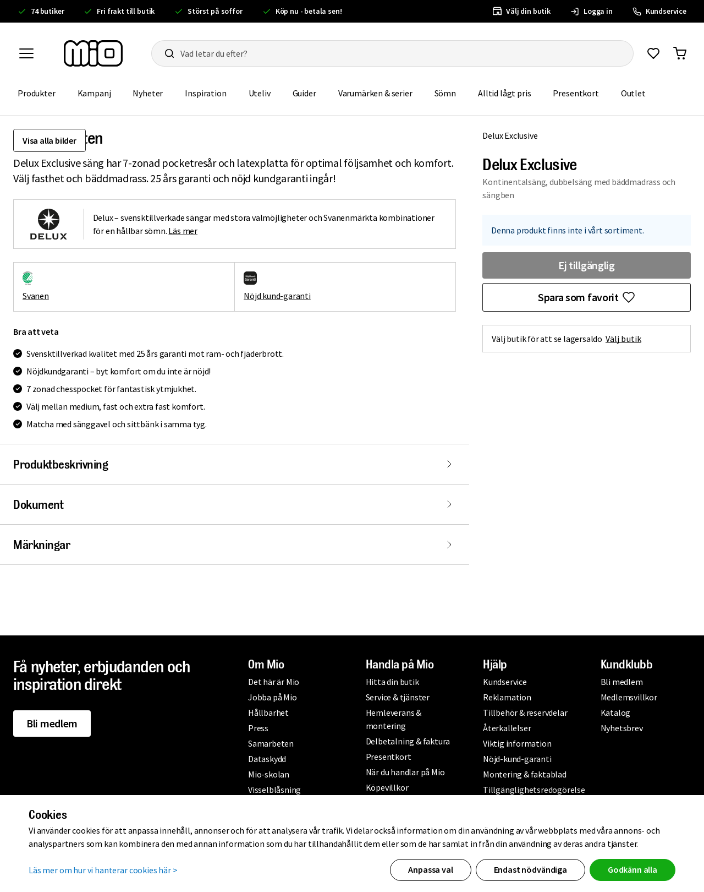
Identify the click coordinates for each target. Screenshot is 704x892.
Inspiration (205, 93)
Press (258, 727)
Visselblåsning (274, 789)
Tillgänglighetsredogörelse (534, 789)
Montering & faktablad (524, 774)
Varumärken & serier (375, 93)
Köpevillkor (387, 787)
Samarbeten (271, 743)
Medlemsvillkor (629, 697)
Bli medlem (52, 723)
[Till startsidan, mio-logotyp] (93, 53)
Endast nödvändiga (530, 869)
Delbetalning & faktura (408, 741)
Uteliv (260, 93)
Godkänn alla (632, 869)
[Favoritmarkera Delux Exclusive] (586, 297)
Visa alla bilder (49, 140)
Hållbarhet (268, 712)
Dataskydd (267, 758)
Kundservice (505, 681)
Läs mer (182, 230)
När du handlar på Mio (405, 771)
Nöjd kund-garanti (277, 295)
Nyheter (148, 93)
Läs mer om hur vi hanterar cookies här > (103, 869)
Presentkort (575, 93)
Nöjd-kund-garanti (517, 758)
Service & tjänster (398, 697)
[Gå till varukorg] (680, 53)
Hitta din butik (392, 681)
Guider (304, 93)
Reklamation (507, 697)
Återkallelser (507, 727)
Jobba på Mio (272, 697)
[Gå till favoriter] (653, 53)
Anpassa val (430, 869)
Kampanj (94, 93)
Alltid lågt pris (504, 93)
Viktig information (517, 743)
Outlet (633, 93)
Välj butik (623, 338)
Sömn (445, 93)
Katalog (616, 712)
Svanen (36, 295)
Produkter (37, 93)
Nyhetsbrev (622, 727)
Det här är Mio (273, 681)
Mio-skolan (268, 774)
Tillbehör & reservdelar (525, 712)
